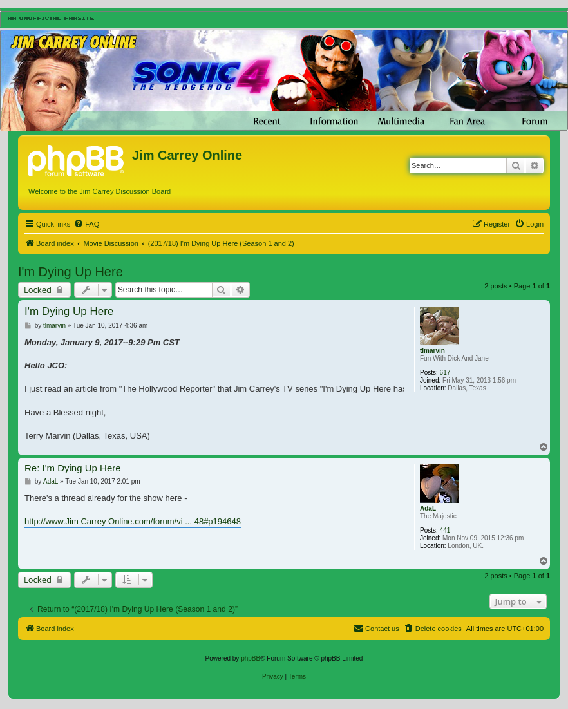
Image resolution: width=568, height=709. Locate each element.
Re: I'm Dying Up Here (72, 467)
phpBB (250, 658)
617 (445, 372)
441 (445, 530)
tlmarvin (432, 350)
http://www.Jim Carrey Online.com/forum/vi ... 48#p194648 (132, 521)
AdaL (428, 508)
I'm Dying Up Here (70, 272)
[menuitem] (86, 224)
